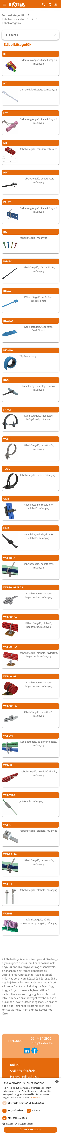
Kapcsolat (15, 1041)
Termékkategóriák (13, 15)
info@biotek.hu (42, 1043)
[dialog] (30, 1107)
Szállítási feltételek (23, 1071)
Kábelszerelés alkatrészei (17, 19)
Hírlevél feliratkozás (24, 1077)
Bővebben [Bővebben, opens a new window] (35, 1097)
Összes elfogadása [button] (30, 1129)
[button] (30, 1123)
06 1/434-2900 (41, 1038)
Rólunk (15, 1065)
